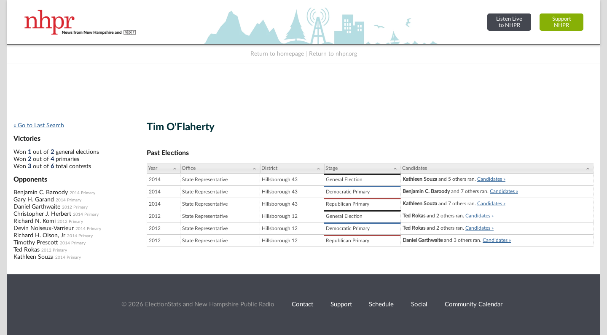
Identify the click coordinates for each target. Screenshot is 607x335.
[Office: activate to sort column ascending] (220, 168)
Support (341, 304)
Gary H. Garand (33, 200)
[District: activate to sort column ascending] (292, 168)
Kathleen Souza (33, 257)
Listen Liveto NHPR (509, 22)
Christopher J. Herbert (42, 214)
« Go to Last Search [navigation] (38, 126)
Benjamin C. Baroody (40, 193)
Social (419, 304)
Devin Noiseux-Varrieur (43, 228)
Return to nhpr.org (333, 54)
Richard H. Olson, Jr (39, 236)
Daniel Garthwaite (36, 207)
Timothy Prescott (35, 243)
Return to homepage (277, 54)
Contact (302, 304)
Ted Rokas (26, 250)
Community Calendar (473, 304)
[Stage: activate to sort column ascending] (362, 168)
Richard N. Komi (34, 221)
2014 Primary (82, 193)
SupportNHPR (561, 22)
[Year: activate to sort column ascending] (163, 168)
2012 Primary (75, 207)
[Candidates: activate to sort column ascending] (497, 168)
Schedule (381, 304)
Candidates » (491, 179)
